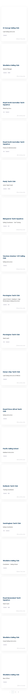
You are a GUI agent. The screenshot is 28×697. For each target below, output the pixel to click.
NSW (9, 72)
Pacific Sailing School (10, 448)
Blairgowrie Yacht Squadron (13, 219)
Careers (5, 35)
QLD (9, 607)
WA (8, 493)
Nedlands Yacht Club (10, 486)
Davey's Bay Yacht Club (11, 372)
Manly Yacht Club (9, 181)
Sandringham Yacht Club (12, 523)
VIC (8, 226)
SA (3, 112)
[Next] (18, 692)
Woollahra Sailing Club (11, 65)
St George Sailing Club (11, 28)
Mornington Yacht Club (11, 295)
